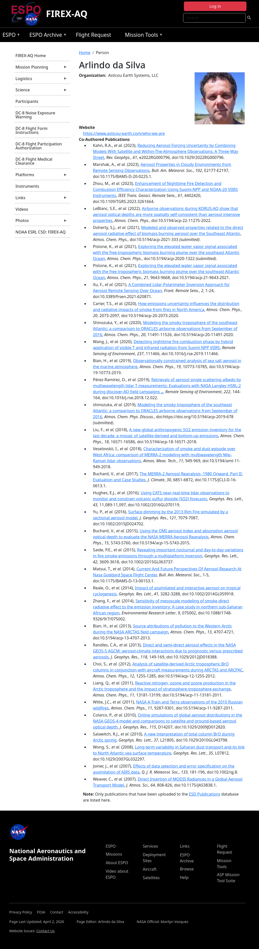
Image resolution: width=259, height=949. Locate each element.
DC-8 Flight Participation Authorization (39, 146)
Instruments (27, 186)
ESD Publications (204, 794)
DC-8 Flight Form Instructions (32, 130)
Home (84, 52)
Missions (114, 854)
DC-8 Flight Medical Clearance (34, 161)
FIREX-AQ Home (31, 55)
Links (40, 199)
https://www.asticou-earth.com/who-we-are (124, 133)
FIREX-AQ (66, 14)
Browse (187, 869)
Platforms (40, 176)
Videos (22, 209)
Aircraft (150, 869)
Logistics (40, 80)
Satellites (151, 877)
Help (184, 877)
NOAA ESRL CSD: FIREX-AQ (41, 232)
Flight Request (93, 34)
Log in (215, 6)
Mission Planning (40, 68)
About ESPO (117, 862)
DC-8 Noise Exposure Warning (35, 115)
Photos (40, 222)
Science (40, 91)
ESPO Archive (47, 35)
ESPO (10, 35)
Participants (27, 101)
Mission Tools (142, 35)
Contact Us (45, 930)
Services (150, 846)
